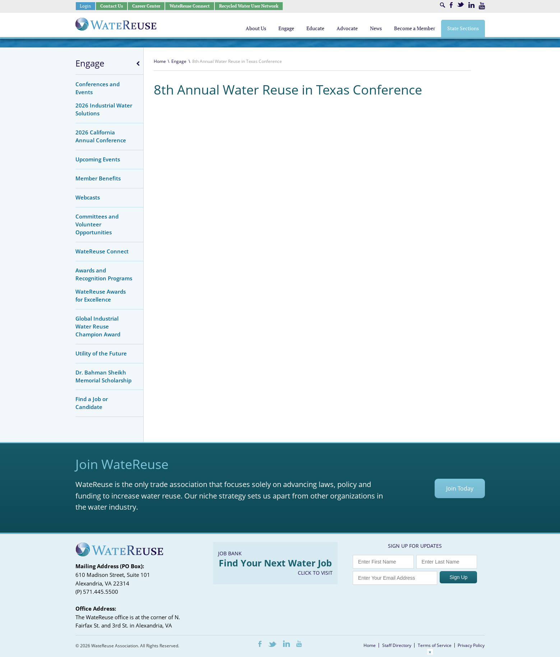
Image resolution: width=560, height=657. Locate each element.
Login (85, 6)
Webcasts (87, 197)
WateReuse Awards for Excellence (100, 295)
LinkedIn (471, 5)
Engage (89, 63)
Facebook (451, 5)
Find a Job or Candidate (91, 402)
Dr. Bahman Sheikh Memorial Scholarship (103, 376)
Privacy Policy (471, 645)
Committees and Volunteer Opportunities (97, 224)
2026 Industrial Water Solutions (103, 109)
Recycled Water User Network (248, 6)
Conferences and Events (97, 88)
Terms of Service (435, 645)
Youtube (482, 5)
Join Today (459, 488)
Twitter (460, 4)
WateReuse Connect (190, 6)
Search (442, 5)
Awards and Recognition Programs (103, 274)
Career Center (146, 6)
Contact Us (111, 6)
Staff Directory (396, 645)
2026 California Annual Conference (100, 136)
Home (160, 61)
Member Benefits (98, 178)
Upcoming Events (97, 159)
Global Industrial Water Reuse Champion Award (97, 326)
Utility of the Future (101, 353)
